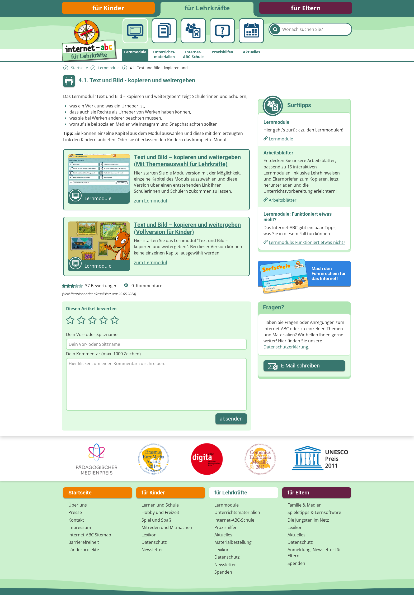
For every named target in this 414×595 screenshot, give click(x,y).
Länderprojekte (83, 550)
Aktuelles (223, 535)
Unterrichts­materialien (237, 513)
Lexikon (149, 535)
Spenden (223, 572)
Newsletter (152, 550)
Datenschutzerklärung (286, 348)
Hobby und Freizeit (160, 513)
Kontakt (76, 520)
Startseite (79, 69)
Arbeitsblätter (283, 201)
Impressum (79, 527)
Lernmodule (109, 69)
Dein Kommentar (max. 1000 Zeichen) (103, 355)
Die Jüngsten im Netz (308, 520)
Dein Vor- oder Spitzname (91, 336)
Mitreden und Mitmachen (167, 527)
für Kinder (108, 8)
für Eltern (306, 8)
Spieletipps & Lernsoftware (314, 513)
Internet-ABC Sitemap (89, 535)
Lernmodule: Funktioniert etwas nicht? (307, 244)
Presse (75, 513)
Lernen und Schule (160, 505)
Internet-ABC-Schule (234, 520)
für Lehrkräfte (207, 8)
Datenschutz (154, 542)
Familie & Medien (305, 505)
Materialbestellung (233, 542)
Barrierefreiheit (83, 542)
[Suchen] (275, 35)
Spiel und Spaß (156, 520)
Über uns (77, 505)
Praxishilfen (226, 527)
